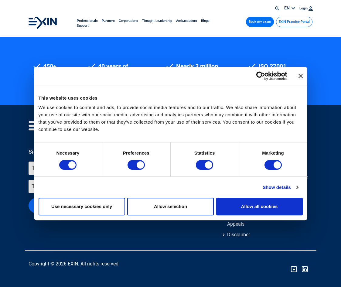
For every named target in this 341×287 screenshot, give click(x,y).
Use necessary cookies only (81, 206)
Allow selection (170, 206)
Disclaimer (238, 234)
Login (306, 8)
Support (83, 26)
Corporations (129, 21)
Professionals (88, 21)
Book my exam (260, 22)
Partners (109, 21)
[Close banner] (300, 76)
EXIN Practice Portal (294, 22)
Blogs (205, 21)
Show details (277, 187)
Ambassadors (187, 21)
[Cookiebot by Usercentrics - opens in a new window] (260, 75)
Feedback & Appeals (239, 220)
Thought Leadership (157, 21)
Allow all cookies (259, 206)
